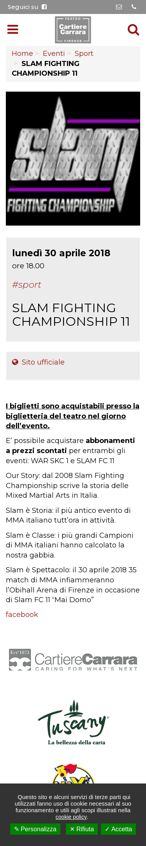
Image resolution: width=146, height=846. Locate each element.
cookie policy (71, 817)
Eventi (54, 53)
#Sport (26, 284)
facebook (22, 614)
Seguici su (27, 6)
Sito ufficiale (38, 362)
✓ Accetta (118, 829)
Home (22, 53)
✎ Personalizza (35, 829)
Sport (84, 53)
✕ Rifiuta (82, 829)
